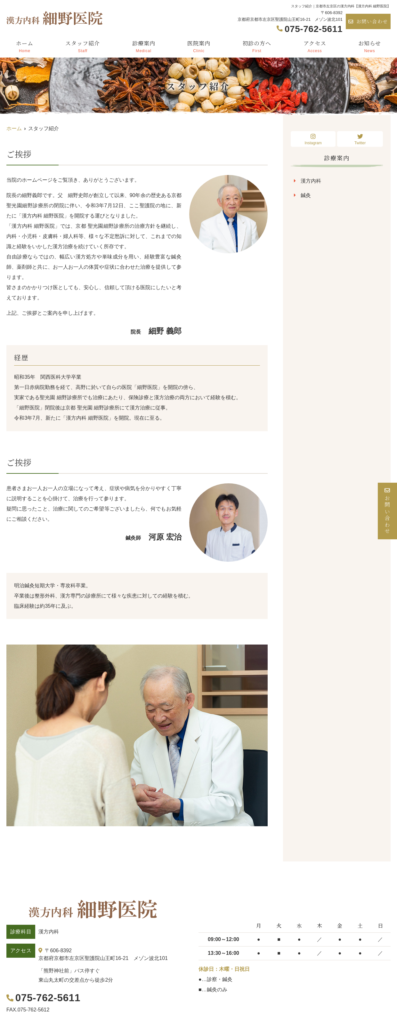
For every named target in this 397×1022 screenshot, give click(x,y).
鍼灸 (306, 195)
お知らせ (369, 46)
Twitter (360, 139)
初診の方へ (256, 46)
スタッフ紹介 (82, 46)
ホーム (24, 46)
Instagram (313, 139)
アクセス (315, 46)
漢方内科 (311, 181)
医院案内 (198, 46)
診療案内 (143, 46)
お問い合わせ (368, 21)
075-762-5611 (46, 997)
